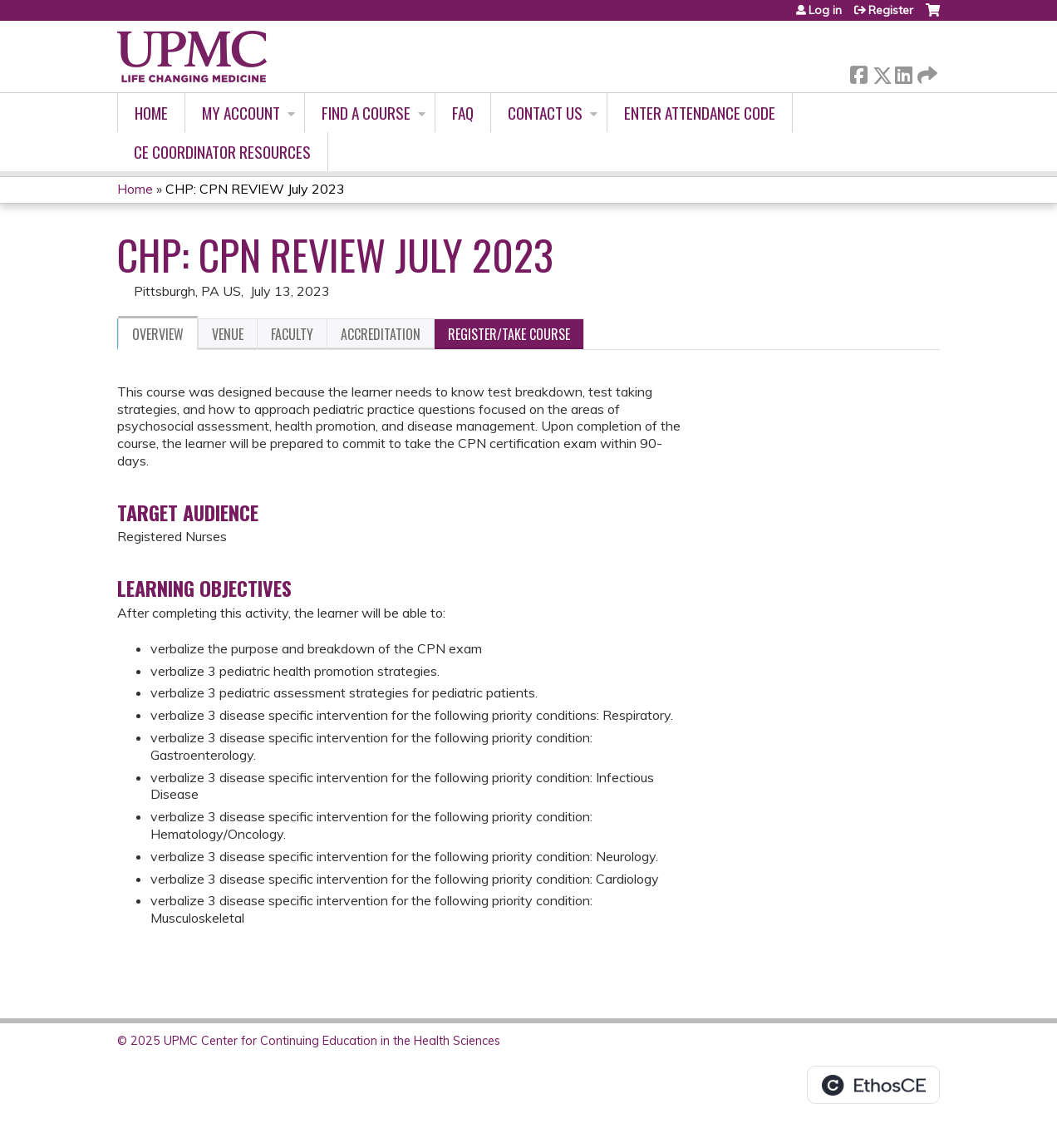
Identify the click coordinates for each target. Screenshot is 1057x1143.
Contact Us (545, 113)
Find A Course (366, 113)
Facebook (858, 71)
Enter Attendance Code (699, 113)
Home (151, 113)
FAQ (463, 113)
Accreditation (380, 334)
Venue (227, 334)
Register (890, 10)
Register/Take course (509, 334)
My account (241, 113)
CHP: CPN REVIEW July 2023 (255, 188)
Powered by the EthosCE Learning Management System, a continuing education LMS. (873, 1085)
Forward (925, 71)
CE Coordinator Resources (222, 152)
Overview (158, 334)
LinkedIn (903, 71)
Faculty (292, 334)
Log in (825, 10)
